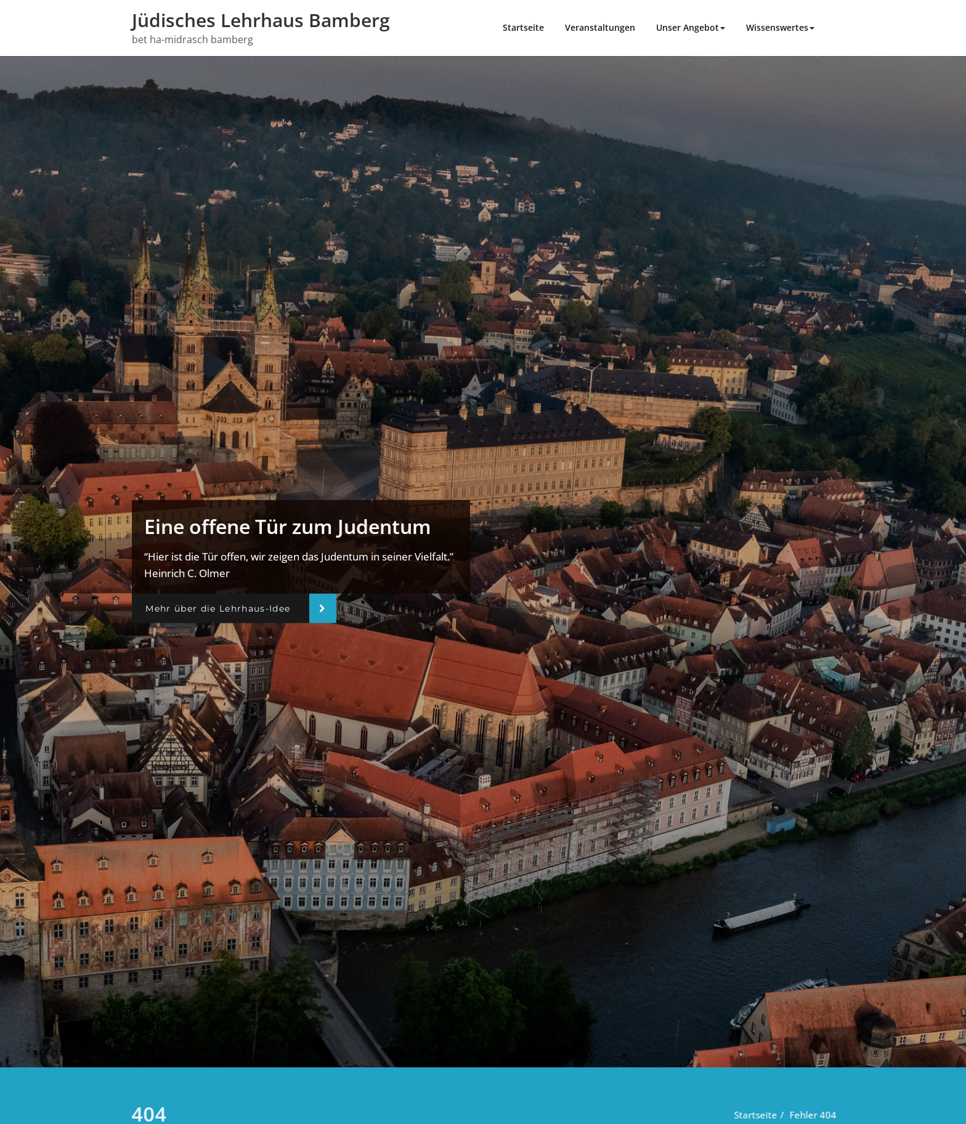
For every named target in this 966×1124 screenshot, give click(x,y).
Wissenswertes (780, 27)
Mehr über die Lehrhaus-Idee (217, 608)
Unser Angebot (690, 27)
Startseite (523, 27)
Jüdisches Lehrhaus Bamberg (261, 20)
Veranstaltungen (600, 27)
